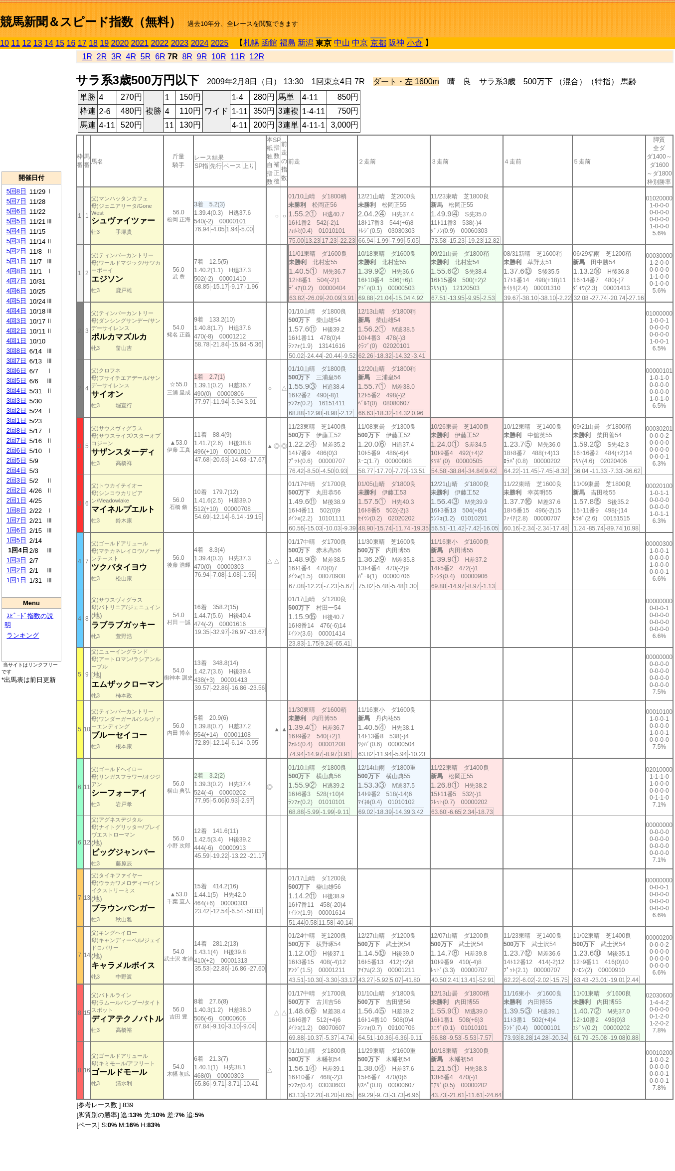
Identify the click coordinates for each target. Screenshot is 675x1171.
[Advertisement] (31, 110)
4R (131, 56)
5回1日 (16, 261)
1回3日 (16, 560)
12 (26, 43)
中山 (342, 42)
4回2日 (16, 331)
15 (59, 43)
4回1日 (16, 340)
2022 (160, 43)
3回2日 (16, 410)
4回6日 (16, 291)
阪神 (396, 42)
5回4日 (16, 231)
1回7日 (16, 520)
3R (116, 56)
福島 (288, 42)
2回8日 (16, 430)
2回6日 (16, 450)
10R (218, 56)
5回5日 (16, 221)
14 (48, 43)
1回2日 (16, 570)
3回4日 (16, 390)
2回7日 (16, 440)
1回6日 (16, 530)
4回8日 (16, 271)
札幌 (251, 42)
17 (82, 43)
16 (71, 43)
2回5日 (16, 460)
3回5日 (16, 380)
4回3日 (16, 321)
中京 (360, 42)
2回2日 (16, 490)
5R (146, 56)
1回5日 (16, 540)
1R (87, 56)
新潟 (306, 42)
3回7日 (16, 360)
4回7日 (16, 281)
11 (15, 43)
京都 (378, 43)
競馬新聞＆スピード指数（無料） (90, 21)
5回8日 (16, 191)
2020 (120, 43)
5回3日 (16, 241)
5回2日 (16, 251)
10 (4, 43)
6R (160, 56)
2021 (140, 43)
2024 (200, 43)
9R (202, 56)
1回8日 (16, 510)
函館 (269, 42)
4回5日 (16, 301)
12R (257, 56)
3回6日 (16, 370)
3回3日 (16, 400)
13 (37, 43)
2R (102, 56)
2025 (220, 43)
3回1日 (16, 420)
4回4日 (16, 311)
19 (104, 43)
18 (93, 43)
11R (237, 56)
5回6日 (16, 211)
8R (187, 56)
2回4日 (16, 470)
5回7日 (16, 201)
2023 (180, 43)
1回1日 (16, 580)
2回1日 (16, 500)
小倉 (415, 43)
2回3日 (16, 480)
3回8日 (16, 350)
